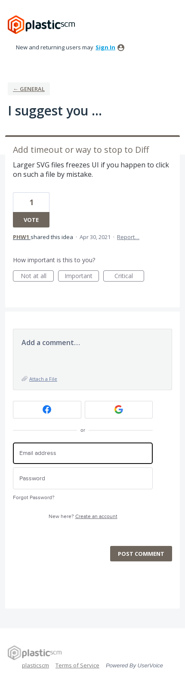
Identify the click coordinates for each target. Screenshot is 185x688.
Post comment (141, 554)
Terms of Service (77, 665)
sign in (105, 47)
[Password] (83, 478)
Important (82, 277)
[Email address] (83, 453)
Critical (129, 277)
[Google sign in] (119, 409)
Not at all (37, 277)
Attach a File (43, 379)
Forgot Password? (34, 497)
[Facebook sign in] (47, 409)
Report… (128, 237)
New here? (83, 516)
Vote (31, 220)
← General (29, 89)
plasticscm (35, 665)
